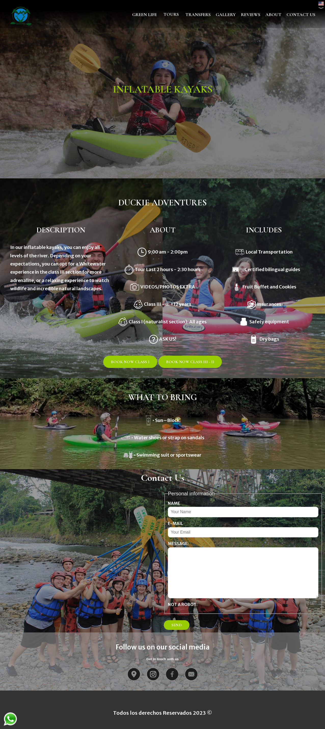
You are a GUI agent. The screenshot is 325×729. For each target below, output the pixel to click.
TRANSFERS (198, 14)
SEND (176, 625)
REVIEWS (250, 14)
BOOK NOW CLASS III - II (190, 361)
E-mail (175, 523)
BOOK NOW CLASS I (130, 361)
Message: (178, 543)
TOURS (171, 14)
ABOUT (273, 14)
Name (174, 503)
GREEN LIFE (144, 14)
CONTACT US (301, 14)
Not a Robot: (182, 604)
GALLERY (226, 14)
